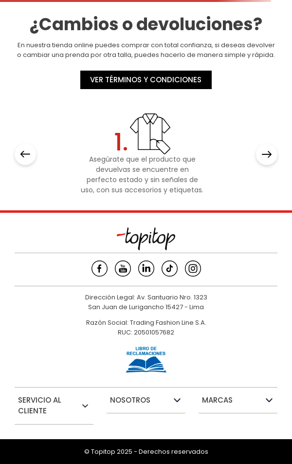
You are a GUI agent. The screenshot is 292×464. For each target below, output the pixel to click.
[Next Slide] (266, 154)
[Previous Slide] (25, 154)
